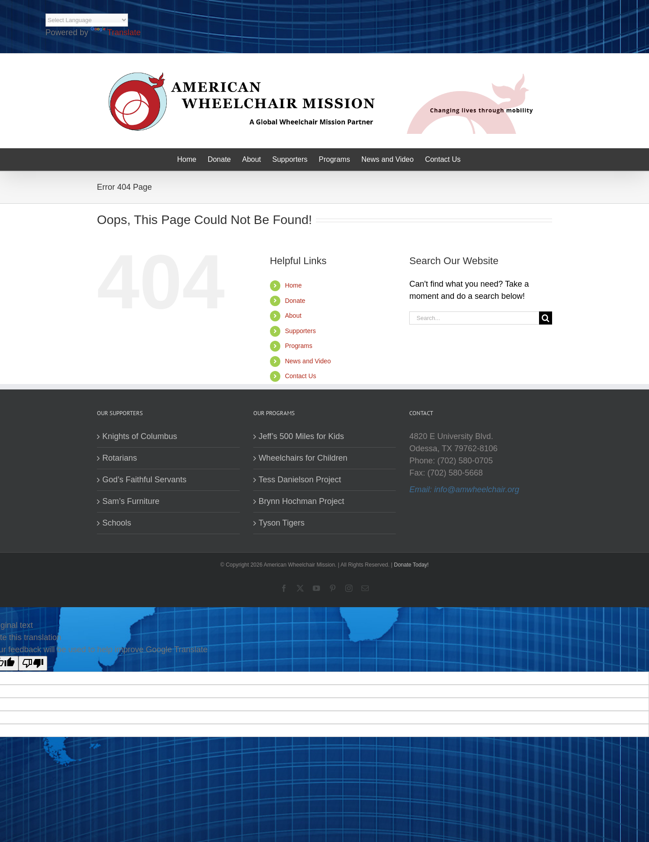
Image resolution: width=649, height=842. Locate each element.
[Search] (545, 318)
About (293, 315)
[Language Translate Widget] (87, 20)
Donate (295, 300)
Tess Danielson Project (300, 479)
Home (293, 285)
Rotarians (119, 457)
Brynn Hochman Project (301, 501)
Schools (116, 522)
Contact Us (300, 376)
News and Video (308, 361)
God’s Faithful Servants (144, 479)
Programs (298, 345)
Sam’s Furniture (131, 501)
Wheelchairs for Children (303, 457)
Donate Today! (411, 565)
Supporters (300, 330)
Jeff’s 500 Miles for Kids (301, 436)
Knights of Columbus (139, 436)
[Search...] (474, 318)
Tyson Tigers (282, 522)
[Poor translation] (32, 663)
